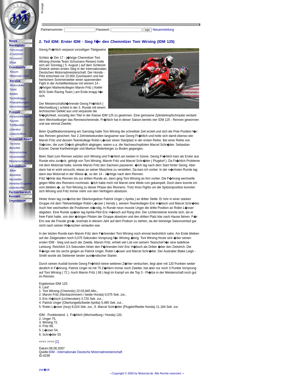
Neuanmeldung (163, 29)
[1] (57, 341)
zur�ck (44, 370)
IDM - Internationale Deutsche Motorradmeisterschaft (85, 352)
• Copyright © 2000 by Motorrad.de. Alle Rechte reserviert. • (147, 373)
